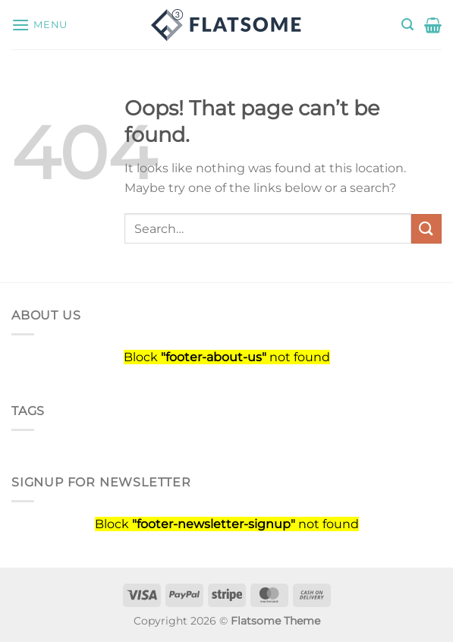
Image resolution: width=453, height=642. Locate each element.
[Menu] (39, 24)
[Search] (407, 24)
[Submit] (426, 229)
